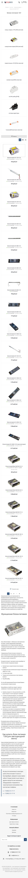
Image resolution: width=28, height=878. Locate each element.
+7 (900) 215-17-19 (9, 793)
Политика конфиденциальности (14, 813)
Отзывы (14, 815)
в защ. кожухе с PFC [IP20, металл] (14, 29)
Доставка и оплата (14, 822)
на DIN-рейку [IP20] (14, 96)
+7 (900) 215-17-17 (9, 791)
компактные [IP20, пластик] (13, 79)
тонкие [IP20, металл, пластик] (14, 130)
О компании (14, 806)
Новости (14, 809)
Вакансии (14, 811)
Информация (14, 819)
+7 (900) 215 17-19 (15, 852)
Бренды (14, 832)
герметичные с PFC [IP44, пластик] (14, 63)
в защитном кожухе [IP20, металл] (14, 46)
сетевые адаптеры (14, 113)
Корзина (14, 830)
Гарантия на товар (14, 824)
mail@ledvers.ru (15, 855)
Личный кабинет (14, 827)
